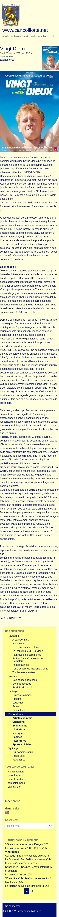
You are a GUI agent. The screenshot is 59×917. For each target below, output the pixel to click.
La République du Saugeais (27, 651)
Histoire (16, 699)
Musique (17, 733)
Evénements (7, 59)
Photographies (20, 665)
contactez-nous (16, 783)
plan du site (14, 786)
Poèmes (17, 737)
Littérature (18, 729)
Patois (15, 706)
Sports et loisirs (21, 744)
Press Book (18, 756)
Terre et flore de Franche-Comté (30, 668)
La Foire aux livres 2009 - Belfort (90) (26, 848)
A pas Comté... (20, 639)
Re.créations (15, 714)
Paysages (13, 636)
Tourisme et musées (23, 672)
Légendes (17, 702)
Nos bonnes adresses (24, 680)
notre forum (14, 775)
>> (50, 825)
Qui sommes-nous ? (23, 752)
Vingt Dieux (12, 852)
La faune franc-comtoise (25, 647)
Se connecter (12, 906)
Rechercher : (12, 820)
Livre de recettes (21, 683)
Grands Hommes (21, 695)
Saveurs (12, 676)
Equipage (13, 748)
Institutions (18, 643)
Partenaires (18, 759)
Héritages (13, 691)
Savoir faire (18, 710)
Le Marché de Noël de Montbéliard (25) (27, 886)
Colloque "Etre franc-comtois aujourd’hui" (28, 855)
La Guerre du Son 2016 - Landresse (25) (28, 859)
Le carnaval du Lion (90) (18, 874)
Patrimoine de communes (26, 654)
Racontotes (19, 740)
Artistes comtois (22, 718)
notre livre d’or (16, 779)
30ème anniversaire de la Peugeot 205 (26, 844)
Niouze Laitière (16, 771)
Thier (11, 56)
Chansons (18, 721)
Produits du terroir (22, 687)
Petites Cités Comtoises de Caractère (27, 659)
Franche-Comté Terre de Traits (22, 863)
